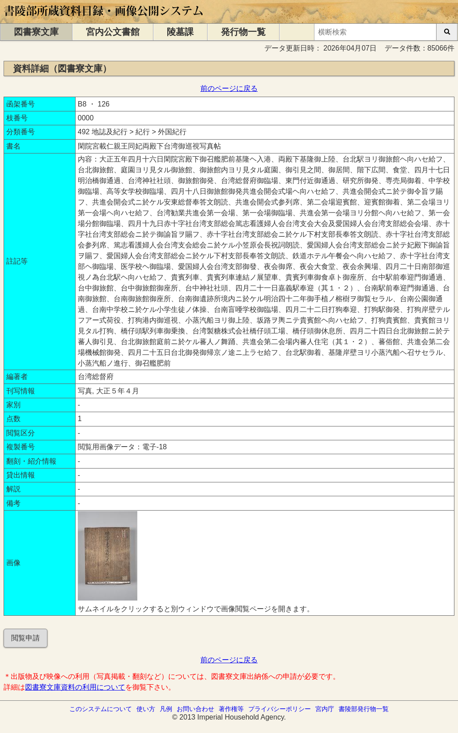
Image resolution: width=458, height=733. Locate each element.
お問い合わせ (195, 708)
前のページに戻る (229, 88)
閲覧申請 (25, 638)
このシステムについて (100, 708)
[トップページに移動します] (104, 19)
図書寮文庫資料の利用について (75, 687)
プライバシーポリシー (279, 708)
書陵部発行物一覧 (364, 708)
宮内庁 (324, 708)
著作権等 (231, 708)
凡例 (166, 708)
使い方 (145, 708)
